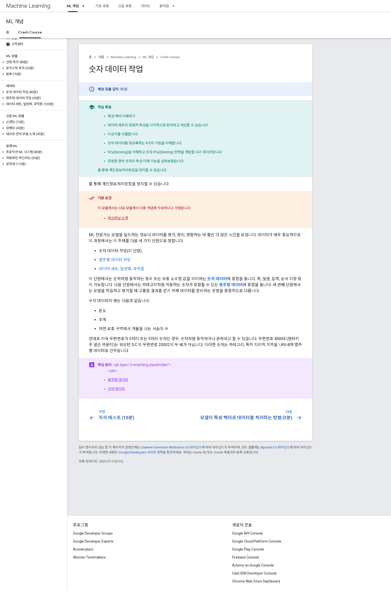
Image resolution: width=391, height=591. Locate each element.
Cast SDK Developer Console (254, 573)
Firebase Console (245, 557)
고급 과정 (125, 6)
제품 (101, 57)
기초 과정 (102, 6)
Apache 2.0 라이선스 (275, 447)
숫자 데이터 (116, 389)
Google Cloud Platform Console (256, 541)
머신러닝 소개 (118, 218)
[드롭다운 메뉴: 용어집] (175, 6)
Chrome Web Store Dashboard (256, 581)
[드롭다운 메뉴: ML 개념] (85, 6)
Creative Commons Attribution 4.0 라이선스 (171, 447)
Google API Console (247, 533)
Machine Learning (28, 5)
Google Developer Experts (93, 541)
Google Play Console (248, 549)
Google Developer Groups (93, 533)
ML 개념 (14, 21)
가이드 (145, 6)
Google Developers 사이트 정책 (140, 452)
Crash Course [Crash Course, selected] (30, 32)
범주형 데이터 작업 (115, 259)
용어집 (164, 6)
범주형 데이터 (118, 380)
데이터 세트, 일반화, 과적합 (121, 268)
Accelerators (83, 549)
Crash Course (170, 57)
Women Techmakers (89, 557)
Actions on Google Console (253, 565)
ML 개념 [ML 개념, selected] (73, 6)
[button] (32, 62)
